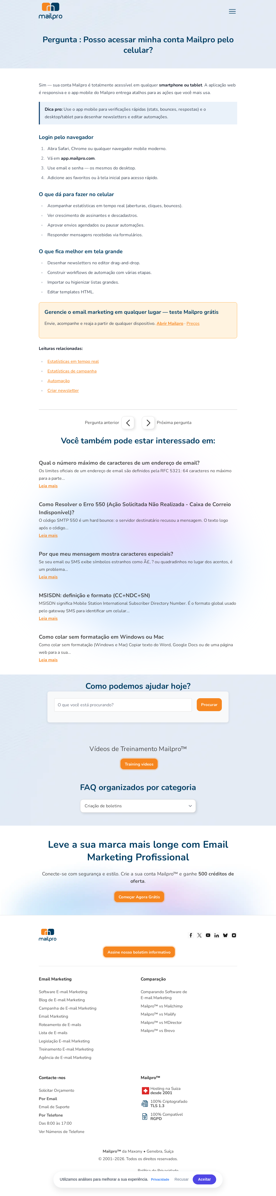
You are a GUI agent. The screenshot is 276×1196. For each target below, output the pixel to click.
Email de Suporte (54, 1107)
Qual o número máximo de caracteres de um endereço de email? (119, 463)
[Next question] (148, 422)
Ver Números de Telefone (61, 1131)
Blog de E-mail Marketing (62, 1000)
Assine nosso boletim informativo (139, 952)
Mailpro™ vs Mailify (158, 1014)
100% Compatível (166, 1116)
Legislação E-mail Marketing (64, 1041)
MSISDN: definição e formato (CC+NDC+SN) (94, 595)
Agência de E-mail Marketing (65, 1057)
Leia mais (48, 486)
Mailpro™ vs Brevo (158, 1030)
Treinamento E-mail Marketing (66, 1049)
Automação (58, 381)
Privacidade (160, 1179)
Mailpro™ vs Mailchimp (162, 1006)
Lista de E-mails (53, 1032)
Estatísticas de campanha (71, 371)
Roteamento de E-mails (60, 1024)
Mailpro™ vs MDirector (161, 1022)
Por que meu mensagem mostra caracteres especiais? (106, 554)
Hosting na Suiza (165, 1090)
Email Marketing (53, 1016)
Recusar (182, 1179)
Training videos (139, 764)
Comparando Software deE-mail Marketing (164, 995)
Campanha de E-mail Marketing (67, 1008)
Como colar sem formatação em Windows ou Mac (101, 637)
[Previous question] (127, 422)
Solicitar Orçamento (56, 1090)
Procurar (209, 704)
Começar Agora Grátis (139, 897)
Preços (193, 323)
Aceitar (204, 1179)
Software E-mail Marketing (63, 992)
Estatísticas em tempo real (73, 361)
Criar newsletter (63, 391)
